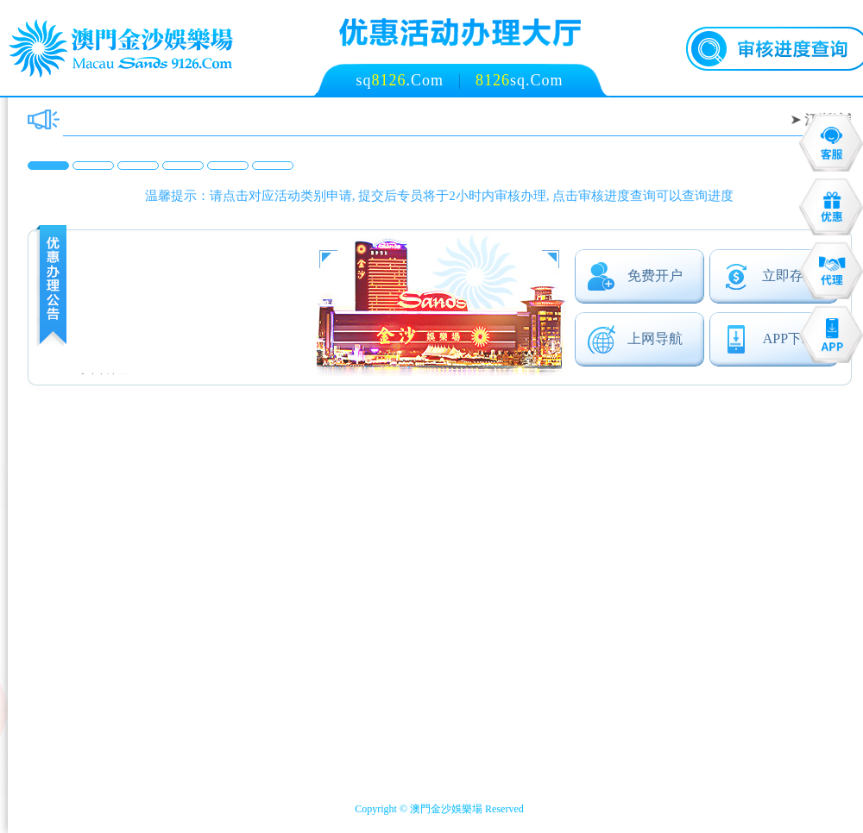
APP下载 (768, 339)
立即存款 (769, 276)
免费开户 (635, 276)
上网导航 (635, 339)
